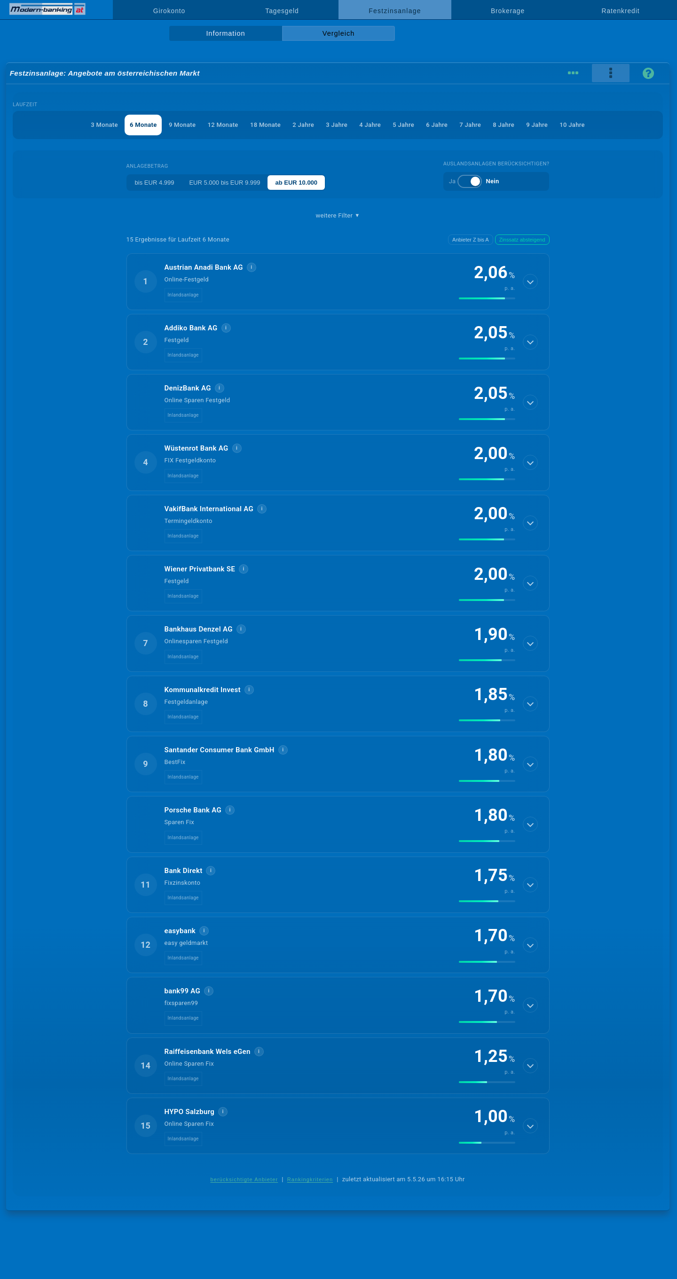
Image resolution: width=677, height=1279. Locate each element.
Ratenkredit (621, 11)
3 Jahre (336, 124)
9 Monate (182, 124)
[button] (338, 281)
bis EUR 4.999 (154, 182)
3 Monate (104, 124)
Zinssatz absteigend (522, 239)
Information (225, 33)
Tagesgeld (282, 11)
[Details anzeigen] (530, 281)
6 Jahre (437, 124)
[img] (487, 298)
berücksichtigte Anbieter (244, 1179)
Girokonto (169, 11)
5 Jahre (403, 124)
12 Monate (223, 124)
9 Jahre (537, 124)
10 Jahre (571, 124)
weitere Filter (337, 216)
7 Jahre (470, 124)
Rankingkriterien (310, 1179)
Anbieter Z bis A (470, 239)
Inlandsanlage (183, 294)
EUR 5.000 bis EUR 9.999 (224, 182)
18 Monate (265, 124)
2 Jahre (303, 124)
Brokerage (508, 11)
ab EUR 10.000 (296, 182)
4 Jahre (370, 124)
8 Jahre (503, 124)
